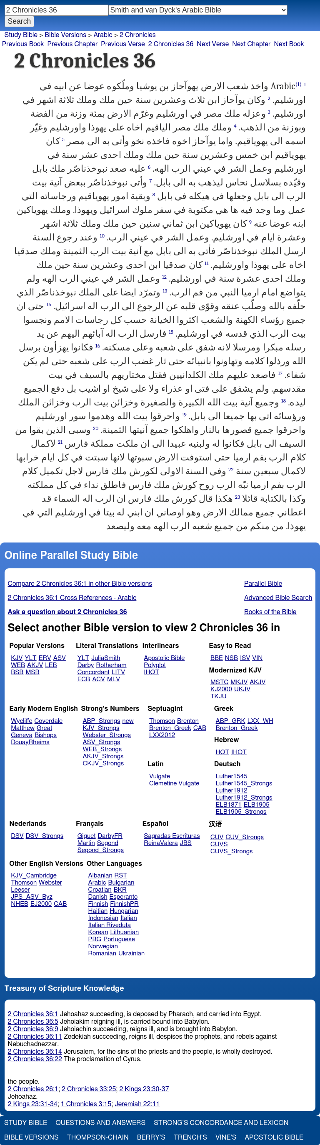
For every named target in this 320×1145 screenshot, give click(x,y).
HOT (222, 752)
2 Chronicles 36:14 (35, 1051)
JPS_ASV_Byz (31, 897)
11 (207, 263)
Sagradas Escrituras (172, 836)
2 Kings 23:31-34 (33, 1104)
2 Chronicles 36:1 (33, 1014)
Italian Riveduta (109, 925)
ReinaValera (161, 843)
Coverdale (49, 721)
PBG (95, 939)
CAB (199, 728)
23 (237, 497)
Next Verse (213, 44)
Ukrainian (131, 953)
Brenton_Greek (170, 728)
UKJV (242, 689)
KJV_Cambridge (34, 875)
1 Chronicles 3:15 (86, 1104)
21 (60, 442)
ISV (245, 658)
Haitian (98, 911)
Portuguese (119, 939)
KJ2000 (221, 689)
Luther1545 (232, 776)
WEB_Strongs (102, 749)
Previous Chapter (73, 44)
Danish (98, 897)
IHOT (151, 672)
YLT (30, 658)
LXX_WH (260, 721)
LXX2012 (162, 735)
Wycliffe (21, 721)
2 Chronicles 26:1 (33, 1089)
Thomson (162, 721)
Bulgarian (121, 883)
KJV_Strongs (100, 728)
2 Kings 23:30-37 (144, 1089)
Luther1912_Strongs (244, 798)
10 (102, 235)
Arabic (102, 35)
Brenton (188, 721)
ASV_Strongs (101, 742)
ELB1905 (257, 805)
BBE (216, 658)
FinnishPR (124, 904)
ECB (84, 679)
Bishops (46, 735)
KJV (16, 658)
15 (171, 332)
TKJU (218, 696)
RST (121, 875)
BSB (17, 672)
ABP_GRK (230, 721)
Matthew (23, 728)
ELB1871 (229, 805)
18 (283, 401)
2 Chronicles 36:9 (33, 1029)
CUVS (219, 844)
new (128, 721)
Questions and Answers (100, 1123)
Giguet (87, 836)
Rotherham (111, 665)
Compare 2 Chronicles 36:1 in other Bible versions (80, 583)
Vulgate (159, 776)
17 (280, 373)
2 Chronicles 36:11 (35, 1036)
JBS (186, 843)
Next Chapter (251, 44)
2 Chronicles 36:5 (33, 1021)
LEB (51, 665)
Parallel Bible (263, 583)
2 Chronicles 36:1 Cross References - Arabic (72, 598)
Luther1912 (232, 791)
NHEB (19, 904)
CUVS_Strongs (231, 851)
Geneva (21, 735)
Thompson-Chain (98, 1137)
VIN (257, 658)
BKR (120, 890)
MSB (32, 672)
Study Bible (21, 35)
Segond (107, 843)
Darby (86, 665)
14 (49, 304)
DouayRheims (30, 742)
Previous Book (23, 44)
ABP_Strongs (101, 721)
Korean (98, 932)
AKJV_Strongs (102, 756)
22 (231, 469)
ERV (45, 658)
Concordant (94, 672)
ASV (59, 658)
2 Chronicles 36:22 (35, 1059)
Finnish (98, 904)
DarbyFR (110, 836)
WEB (18, 665)
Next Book (289, 44)
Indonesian (103, 918)
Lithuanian (124, 932)
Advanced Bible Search (278, 598)
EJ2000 (41, 904)
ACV (98, 679)
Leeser (20, 890)
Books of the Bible (270, 612)
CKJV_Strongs (103, 763)
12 (164, 277)
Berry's (151, 1137)
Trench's (190, 1137)
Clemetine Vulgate (174, 783)
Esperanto (124, 897)
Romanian (102, 953)
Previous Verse (123, 44)
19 (184, 414)
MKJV (239, 682)
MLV (113, 679)
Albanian (100, 875)
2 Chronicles (138, 35)
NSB (231, 658)
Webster (50, 883)
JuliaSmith (105, 658)
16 (97, 345)
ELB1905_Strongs (241, 812)
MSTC (219, 682)
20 (95, 428)
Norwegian (103, 946)
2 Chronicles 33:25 (89, 1089)
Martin (86, 843)
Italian (128, 918)
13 (164, 291)
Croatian (100, 890)
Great (44, 728)
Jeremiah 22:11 (137, 1104)
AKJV (35, 665)
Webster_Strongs (106, 735)
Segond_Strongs (101, 850)
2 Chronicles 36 (171, 44)
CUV (217, 837)
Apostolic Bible (274, 1137)
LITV (118, 672)
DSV (17, 836)
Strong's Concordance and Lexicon (221, 1123)
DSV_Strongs (45, 836)
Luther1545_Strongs (244, 783)
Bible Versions (65, 35)
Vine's (225, 1137)
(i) (298, 84)
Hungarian (124, 911)
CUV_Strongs (244, 837)
